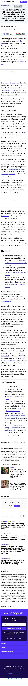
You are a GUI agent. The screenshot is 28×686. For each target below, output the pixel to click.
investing (10, 137)
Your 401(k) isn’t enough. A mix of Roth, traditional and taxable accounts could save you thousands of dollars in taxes (18, 486)
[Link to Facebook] (11, 638)
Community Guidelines (20, 671)
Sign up (17, 505)
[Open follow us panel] (23, 29)
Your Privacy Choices (14, 678)
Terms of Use (21, 632)
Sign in (10, 505)
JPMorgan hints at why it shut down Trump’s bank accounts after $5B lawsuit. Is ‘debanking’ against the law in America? (18, 473)
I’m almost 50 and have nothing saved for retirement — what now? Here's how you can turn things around (13, 526)
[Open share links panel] (14, 29)
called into (13, 90)
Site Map (12, 671)
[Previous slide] (21, 516)
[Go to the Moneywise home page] (9, 1)
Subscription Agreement (10, 633)
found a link (5, 216)
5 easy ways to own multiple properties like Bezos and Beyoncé (15, 427)
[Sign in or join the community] (23, 2)
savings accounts (13, 83)
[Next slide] (24, 516)
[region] (14, 544)
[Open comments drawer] (5, 29)
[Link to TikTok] (14, 638)
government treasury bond (15, 169)
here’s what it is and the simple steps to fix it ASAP (16, 262)
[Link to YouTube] (20, 638)
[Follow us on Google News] (7, 34)
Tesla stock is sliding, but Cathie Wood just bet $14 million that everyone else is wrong (12, 562)
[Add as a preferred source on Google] (20, 34)
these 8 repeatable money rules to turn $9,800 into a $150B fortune (15, 415)
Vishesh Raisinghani (9, 26)
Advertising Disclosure (19, 668)
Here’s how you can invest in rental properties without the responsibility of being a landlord (13, 537)
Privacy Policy (19, 633)
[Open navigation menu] (2, 2)
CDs (24, 132)
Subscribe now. (6, 301)
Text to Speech (7, 671)
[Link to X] (17, 638)
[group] (14, 544)
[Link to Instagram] (8, 638)
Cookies (14, 666)
